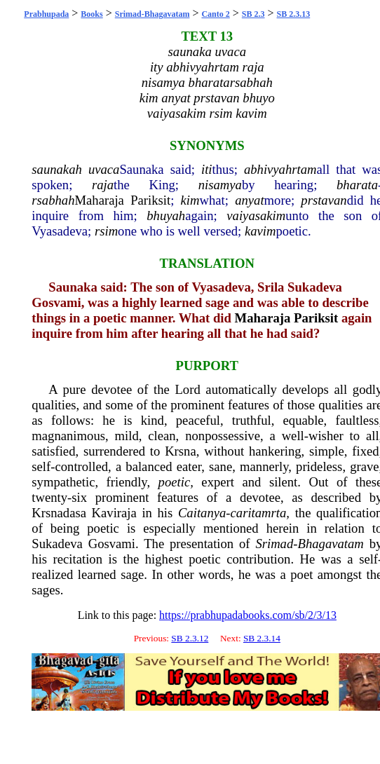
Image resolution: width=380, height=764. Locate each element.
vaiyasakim (255, 215)
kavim (260, 231)
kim (190, 200)
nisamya (220, 184)
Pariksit (150, 200)
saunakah (57, 169)
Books (91, 14)
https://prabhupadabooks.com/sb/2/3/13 (248, 615)
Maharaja (98, 200)
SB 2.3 (253, 14)
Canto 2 (215, 14)
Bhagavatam (331, 543)
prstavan (323, 200)
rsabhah (53, 200)
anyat (249, 200)
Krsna (180, 451)
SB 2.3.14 (261, 638)
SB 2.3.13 (294, 14)
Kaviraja (114, 512)
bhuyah (166, 215)
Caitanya (202, 512)
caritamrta (259, 512)
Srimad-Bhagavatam (152, 14)
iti (206, 169)
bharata (357, 184)
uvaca (104, 169)
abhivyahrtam (280, 169)
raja (103, 184)
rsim (106, 231)
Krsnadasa (59, 512)
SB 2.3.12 (189, 638)
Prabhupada (46, 14)
